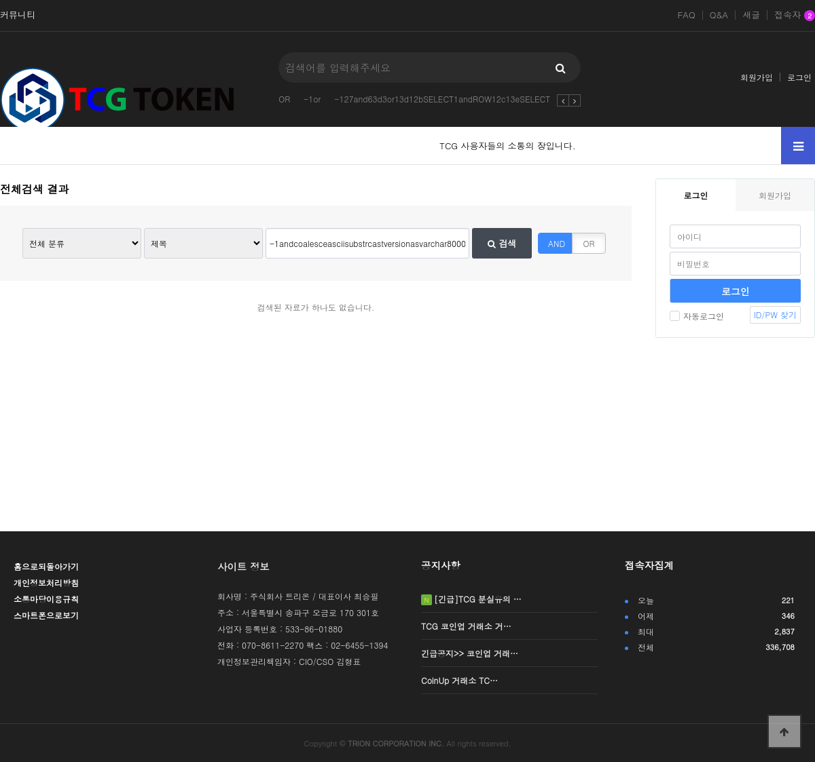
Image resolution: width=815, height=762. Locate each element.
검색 (502, 243)
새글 (751, 15)
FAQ (686, 15)
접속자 (794, 15)
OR (284, 98)
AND (556, 243)
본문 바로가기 (0, 0)
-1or (312, 98)
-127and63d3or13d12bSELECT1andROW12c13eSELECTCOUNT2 (458, 98)
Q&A (719, 15)
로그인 (799, 77)
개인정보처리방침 (46, 582)
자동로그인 (697, 316)
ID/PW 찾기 (775, 314)
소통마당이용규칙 (46, 599)
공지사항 (440, 565)
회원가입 (756, 77)
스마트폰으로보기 (46, 615)
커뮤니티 (17, 15)
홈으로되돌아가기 (46, 566)
